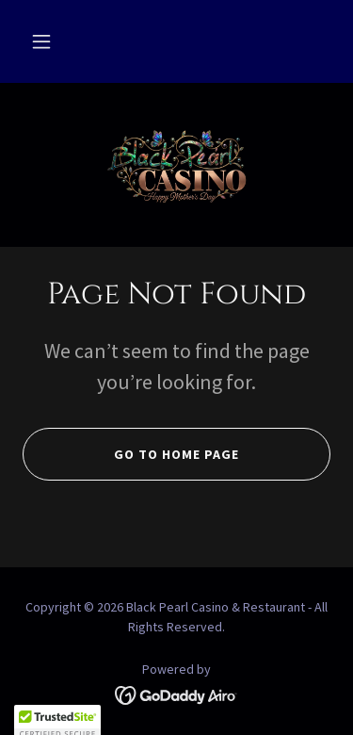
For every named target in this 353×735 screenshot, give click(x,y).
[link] (177, 165)
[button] (41, 41)
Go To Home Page (131, 454)
